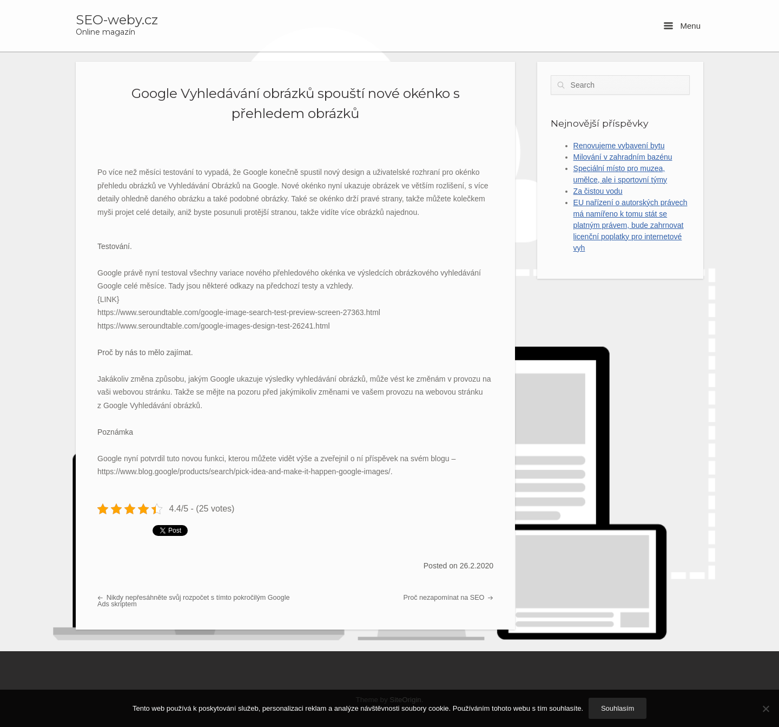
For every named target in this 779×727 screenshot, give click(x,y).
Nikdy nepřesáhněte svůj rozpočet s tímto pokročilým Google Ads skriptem (193, 601)
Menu (682, 25)
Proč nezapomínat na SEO (448, 597)
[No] (765, 708)
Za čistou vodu (598, 191)
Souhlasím (617, 708)
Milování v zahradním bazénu (622, 157)
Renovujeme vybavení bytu (619, 145)
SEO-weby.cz (117, 20)
